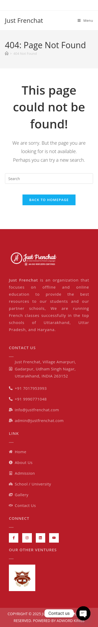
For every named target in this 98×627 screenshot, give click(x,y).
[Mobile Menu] (85, 20)
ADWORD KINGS (70, 620)
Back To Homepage (49, 199)
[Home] (6, 53)
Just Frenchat (24, 20)
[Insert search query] (49, 178)
